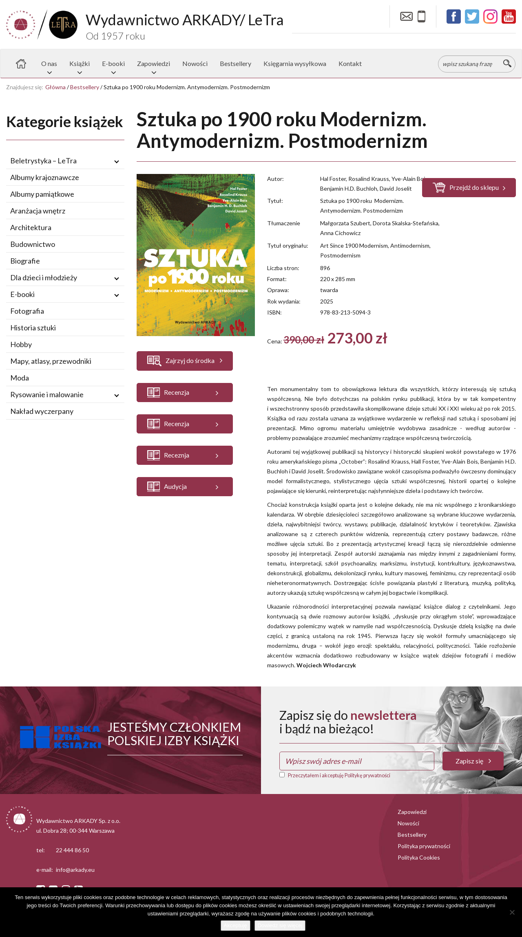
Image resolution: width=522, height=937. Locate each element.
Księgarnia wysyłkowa (294, 63)
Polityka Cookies (419, 857)
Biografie (25, 260)
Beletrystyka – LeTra (43, 160)
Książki (79, 63)
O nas (49, 63)
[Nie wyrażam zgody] (512, 912)
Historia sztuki (33, 327)
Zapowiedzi (153, 63)
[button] (185, 392)
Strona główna (21, 63)
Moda (19, 377)
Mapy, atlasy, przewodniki (50, 360)
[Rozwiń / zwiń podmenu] (116, 161)
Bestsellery (235, 63)
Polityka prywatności (424, 845)
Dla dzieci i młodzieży (43, 277)
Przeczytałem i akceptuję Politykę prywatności (339, 775)
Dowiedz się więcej (280, 925)
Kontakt (350, 63)
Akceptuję (235, 925)
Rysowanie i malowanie (47, 394)
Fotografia (27, 310)
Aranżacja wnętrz (37, 210)
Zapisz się (473, 761)
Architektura (30, 227)
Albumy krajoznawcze (44, 177)
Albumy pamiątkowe (42, 193)
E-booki (113, 63)
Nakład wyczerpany (41, 411)
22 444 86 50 (72, 850)
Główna (55, 87)
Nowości (195, 63)
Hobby (21, 344)
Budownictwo (32, 244)
